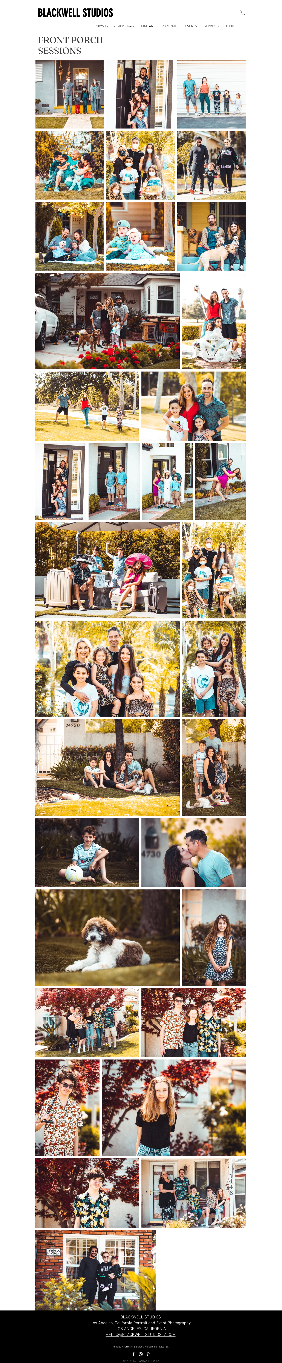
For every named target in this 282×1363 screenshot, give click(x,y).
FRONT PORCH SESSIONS (71, 45)
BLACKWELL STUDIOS (75, 13)
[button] (243, 12)
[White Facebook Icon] (133, 1354)
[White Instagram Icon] (140, 1354)
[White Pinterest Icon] (148, 1354)
